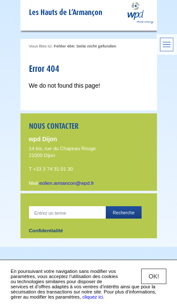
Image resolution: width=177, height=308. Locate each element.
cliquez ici (92, 296)
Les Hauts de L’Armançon (65, 12)
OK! (153, 276)
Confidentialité (46, 230)
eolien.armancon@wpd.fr (66, 183)
